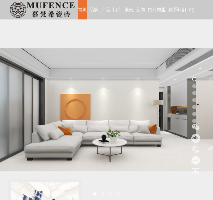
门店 (117, 9)
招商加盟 (157, 9)
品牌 (94, 9)
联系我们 (177, 9)
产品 (105, 9)
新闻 (140, 9)
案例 (129, 9)
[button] (95, 194)
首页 (82, 9)
